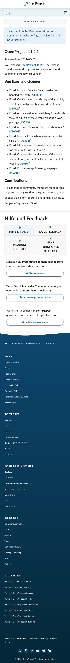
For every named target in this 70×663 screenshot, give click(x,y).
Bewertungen (10, 403)
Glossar (8, 535)
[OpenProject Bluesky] (50, 651)
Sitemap (53, 639)
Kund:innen (9, 431)
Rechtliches (21, 639)
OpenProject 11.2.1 (32, 65)
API (6, 501)
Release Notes (11, 506)
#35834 (36, 95)
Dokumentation (18, 343)
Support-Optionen (12, 380)
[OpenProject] (6, 343)
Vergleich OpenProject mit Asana (19, 593)
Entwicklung (10, 495)
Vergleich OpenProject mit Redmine (20, 622)
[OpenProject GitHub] (20, 651)
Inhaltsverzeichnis (34, 21)
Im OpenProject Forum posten (35, 297)
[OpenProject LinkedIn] (32, 651)
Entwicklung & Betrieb (19, 466)
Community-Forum (13, 547)
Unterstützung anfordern (35, 322)
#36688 (14, 173)
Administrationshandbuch (15, 489)
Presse (7, 449)
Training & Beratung (13, 553)
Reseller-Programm (13, 437)
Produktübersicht (12, 362)
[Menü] (5, 4)
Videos (7, 541)
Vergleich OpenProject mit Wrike (19, 610)
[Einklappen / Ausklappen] (65, 12)
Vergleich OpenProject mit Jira (17, 587)
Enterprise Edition (12, 391)
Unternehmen (12, 414)
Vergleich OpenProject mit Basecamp (20, 616)
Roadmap (8, 472)
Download (9, 478)
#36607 (24, 163)
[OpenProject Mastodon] (26, 651)
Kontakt (8, 642)
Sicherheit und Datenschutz (16, 397)
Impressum (9, 639)
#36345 (25, 141)
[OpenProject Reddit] (44, 651)
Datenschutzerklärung (38, 639)
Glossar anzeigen (35, 273)
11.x (5, 10)
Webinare (9, 564)
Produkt (9, 356)
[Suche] (66, 4)
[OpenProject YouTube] (38, 651)
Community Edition (13, 385)
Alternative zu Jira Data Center (18, 581)
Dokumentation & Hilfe (14, 524)
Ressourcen (11, 517)
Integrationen (10, 374)
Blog (6, 558)
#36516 (40, 150)
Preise (7, 368)
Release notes (34, 343)
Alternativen (13, 575)
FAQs (7, 530)
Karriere (8, 443)
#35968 (25, 122)
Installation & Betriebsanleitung (18, 483)
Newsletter (9, 455)
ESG (6, 426)
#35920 (14, 108)
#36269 (14, 131)
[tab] (20, 230)
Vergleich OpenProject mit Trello (18, 599)
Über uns (8, 420)
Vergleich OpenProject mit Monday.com (21, 605)
